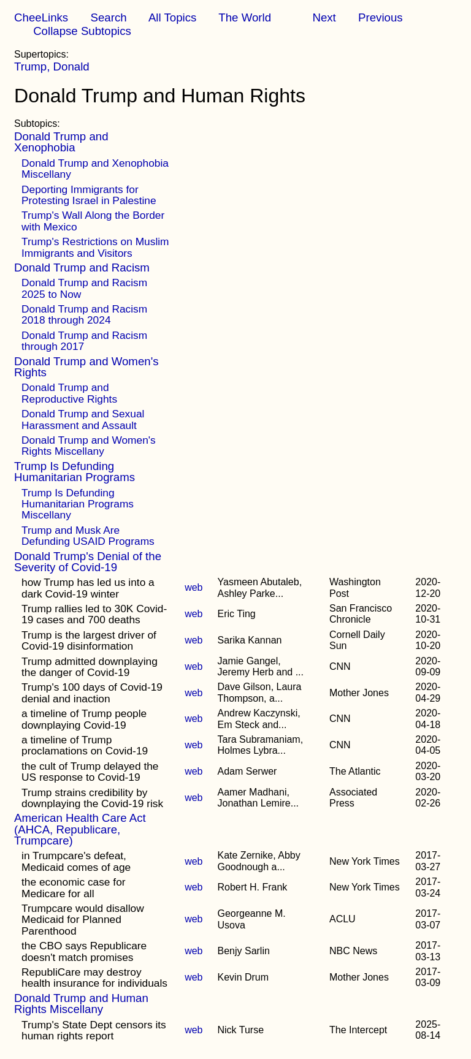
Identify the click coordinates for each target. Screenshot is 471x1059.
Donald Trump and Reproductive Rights (69, 392)
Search (108, 17)
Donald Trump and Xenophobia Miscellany (95, 168)
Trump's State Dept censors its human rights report (93, 1030)
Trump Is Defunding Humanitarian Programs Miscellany (77, 504)
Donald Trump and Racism (82, 267)
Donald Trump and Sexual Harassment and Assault (82, 419)
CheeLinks (41, 17)
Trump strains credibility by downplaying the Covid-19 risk (92, 798)
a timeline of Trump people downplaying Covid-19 (84, 719)
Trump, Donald (52, 66)
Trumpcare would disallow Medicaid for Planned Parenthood (82, 919)
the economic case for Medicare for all (73, 887)
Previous (380, 17)
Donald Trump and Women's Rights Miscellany (88, 445)
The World (244, 17)
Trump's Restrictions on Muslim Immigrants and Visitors (95, 247)
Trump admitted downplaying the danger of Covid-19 (89, 666)
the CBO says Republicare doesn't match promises (84, 951)
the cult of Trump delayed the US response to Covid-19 (89, 771)
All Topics (172, 17)
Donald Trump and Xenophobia (61, 142)
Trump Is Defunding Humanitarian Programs (74, 472)
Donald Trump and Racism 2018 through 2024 (84, 314)
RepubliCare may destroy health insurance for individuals (94, 977)
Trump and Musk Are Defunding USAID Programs (88, 535)
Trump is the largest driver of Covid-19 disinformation (88, 640)
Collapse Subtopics (82, 31)
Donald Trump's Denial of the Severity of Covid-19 (87, 562)
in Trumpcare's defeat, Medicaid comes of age (76, 861)
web (193, 587)
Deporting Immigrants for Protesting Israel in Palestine (88, 195)
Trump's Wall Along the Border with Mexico (92, 220)
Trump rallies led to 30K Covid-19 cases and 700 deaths (94, 614)
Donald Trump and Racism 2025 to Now (84, 288)
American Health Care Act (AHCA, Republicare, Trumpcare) (80, 829)
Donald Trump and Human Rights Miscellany (81, 1003)
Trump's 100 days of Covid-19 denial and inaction (92, 692)
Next (323, 17)
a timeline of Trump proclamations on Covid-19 (84, 745)
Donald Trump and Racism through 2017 (84, 340)
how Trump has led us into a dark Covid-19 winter (88, 587)
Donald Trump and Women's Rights (86, 367)
